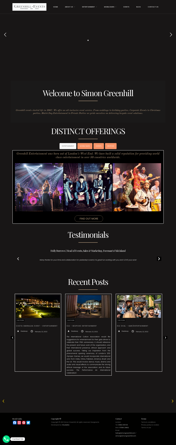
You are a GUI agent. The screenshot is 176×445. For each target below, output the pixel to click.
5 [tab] (91, 271)
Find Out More (88, 218)
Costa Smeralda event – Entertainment (72, 326)
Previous (18, 259)
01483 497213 (123, 425)
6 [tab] (93, 271)
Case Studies (55, 320)
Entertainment (88, 7)
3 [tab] (85, 271)
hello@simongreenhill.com (125, 433)
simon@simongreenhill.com (125, 436)
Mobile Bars (109, 7)
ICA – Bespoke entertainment (117, 326)
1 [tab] (80, 271)
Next (158, 259)
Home (55, 7)
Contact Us (153, 7)
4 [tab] (88, 271)
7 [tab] (96, 271)
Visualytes (65, 425)
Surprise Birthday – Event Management (21, 326)
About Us (69, 7)
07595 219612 (124, 428)
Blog (138, 7)
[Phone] (6, 439)
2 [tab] (82, 271)
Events (126, 7)
